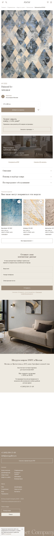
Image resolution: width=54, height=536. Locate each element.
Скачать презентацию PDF (27, 461)
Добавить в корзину (18, 110)
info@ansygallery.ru (8, 456)
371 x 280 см (7, 104)
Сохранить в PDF (13, 162)
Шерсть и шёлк (5, 477)
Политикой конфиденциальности (31, 293)
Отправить (27, 288)
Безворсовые (18, 479)
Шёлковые (17, 476)
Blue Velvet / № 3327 (6, 228)
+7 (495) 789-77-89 (27, 386)
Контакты (17, 491)
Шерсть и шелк (21, 7)
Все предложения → (27, 241)
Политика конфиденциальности (11, 501)
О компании (4, 489)
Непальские (29, 7)
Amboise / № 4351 (28, 228)
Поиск (11, 514)
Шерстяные (4, 475)
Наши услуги (18, 489)
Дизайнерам (18, 487)
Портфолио (4, 494)
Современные (11, 7)
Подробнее (8, 534)
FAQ (2, 487)
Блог (2, 491)
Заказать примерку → (27, 129)
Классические (5, 470)
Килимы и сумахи (17, 473)
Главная (3, 7)
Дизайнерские (5, 472)
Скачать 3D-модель (40, 162)
